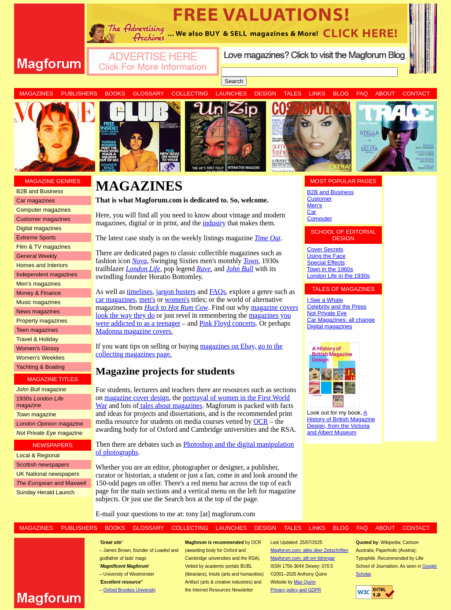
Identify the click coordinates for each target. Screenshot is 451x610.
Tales (292, 93)
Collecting (190, 93)
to (176, 307)
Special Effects (326, 262)
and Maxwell (51, 483)
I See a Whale (325, 300)
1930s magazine (39, 401)
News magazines (38, 311)
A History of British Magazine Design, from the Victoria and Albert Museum (341, 422)
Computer (319, 218)
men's (147, 299)
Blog (341, 93)
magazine (41, 389)
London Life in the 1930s (338, 275)
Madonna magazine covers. (134, 331)
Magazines (36, 93)
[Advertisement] (410, 308)
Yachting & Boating (40, 367)
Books (115, 93)
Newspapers (53, 445)
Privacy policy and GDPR (295, 590)
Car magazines (35, 200)
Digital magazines (39, 228)
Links (317, 93)
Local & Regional (37, 455)
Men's (314, 205)
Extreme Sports (36, 237)
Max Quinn (305, 582)
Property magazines (41, 320)
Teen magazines (37, 330)
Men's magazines (38, 283)
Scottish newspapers (42, 464)
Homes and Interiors (42, 265)
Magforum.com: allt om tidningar (302, 558)
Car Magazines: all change (341, 319)
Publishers (79, 93)
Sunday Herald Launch (45, 492)
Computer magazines (43, 209)
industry (214, 223)
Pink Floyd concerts (227, 323)
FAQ (362, 93)
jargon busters (176, 291)
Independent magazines (47, 274)
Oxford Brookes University (130, 590)
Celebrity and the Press (336, 306)
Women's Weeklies (40, 357)
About (385, 93)
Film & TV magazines (43, 246)
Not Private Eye (327, 313)
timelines (140, 291)
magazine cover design (136, 397)
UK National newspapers (47, 473)
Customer (319, 198)
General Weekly (36, 256)
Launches (231, 93)
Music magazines (38, 302)
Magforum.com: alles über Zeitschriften (309, 550)
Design (265, 93)
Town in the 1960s (330, 269)
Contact (416, 93)
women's (177, 299)
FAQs (217, 291)
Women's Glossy (37, 348)
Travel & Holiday (37, 339)
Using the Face (326, 256)
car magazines (116, 299)
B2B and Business (39, 191)
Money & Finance (38, 293)
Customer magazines (43, 219)
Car (311, 212)
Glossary (148, 93)
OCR (261, 421)
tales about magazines (170, 405)
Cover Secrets (325, 249)
